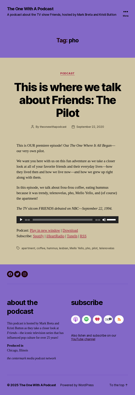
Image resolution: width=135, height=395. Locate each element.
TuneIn (72, 236)
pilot (95, 248)
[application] (67, 219)
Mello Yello (77, 248)
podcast (67, 73)
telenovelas (106, 248)
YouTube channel (83, 339)
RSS (83, 236)
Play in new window (45, 230)
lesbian (63, 248)
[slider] (63, 220)
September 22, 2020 (90, 126)
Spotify (38, 236)
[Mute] (104, 220)
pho (87, 248)
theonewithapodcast (53, 126)
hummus (52, 248)
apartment (28, 248)
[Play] (21, 220)
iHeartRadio (55, 236)
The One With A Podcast (30, 9)
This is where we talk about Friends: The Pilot (67, 99)
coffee (41, 248)
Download (70, 230)
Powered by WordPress (77, 385)
